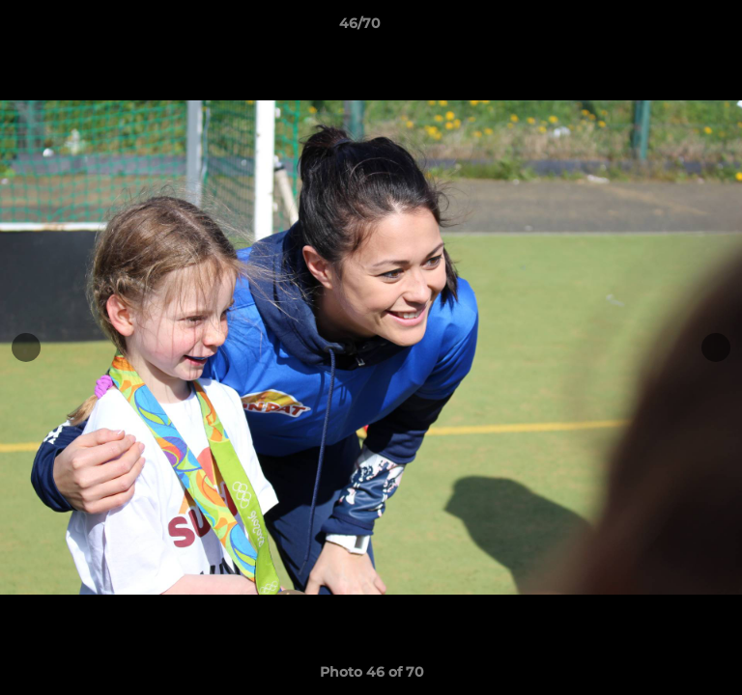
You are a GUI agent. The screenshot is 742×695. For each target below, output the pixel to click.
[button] (672, 28)
